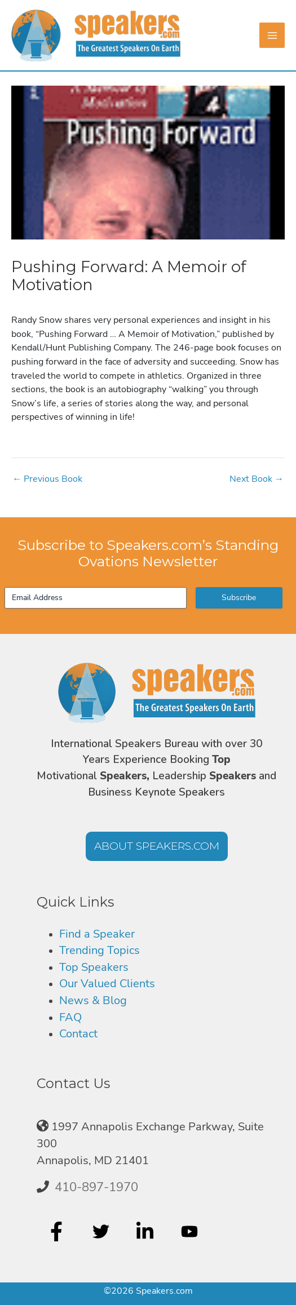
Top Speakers (94, 967)
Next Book (256, 478)
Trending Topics (99, 950)
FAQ (70, 1017)
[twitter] (102, 1231)
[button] (157, 847)
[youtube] (191, 1231)
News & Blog (93, 1000)
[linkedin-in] (146, 1231)
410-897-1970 (96, 1187)
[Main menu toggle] (272, 35)
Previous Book (47, 478)
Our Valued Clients (107, 983)
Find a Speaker (97, 934)
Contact (78, 1033)
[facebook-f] (58, 1231)
